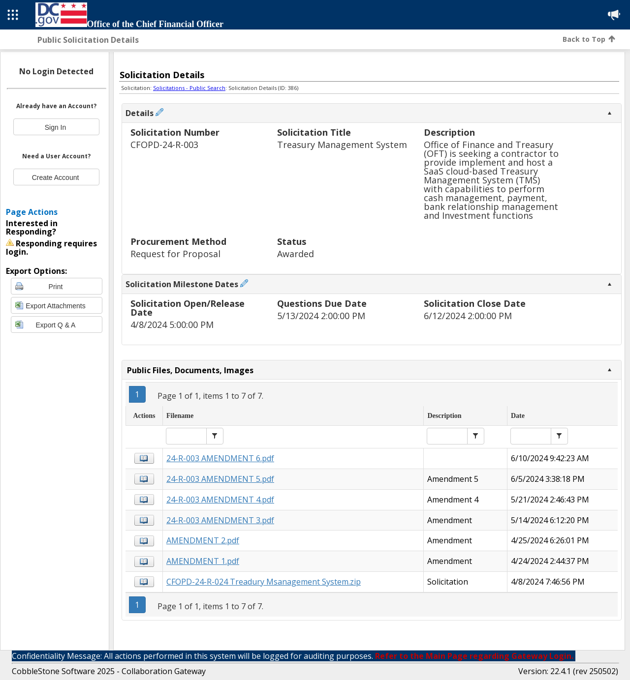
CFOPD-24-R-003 (164, 144)
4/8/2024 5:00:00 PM (172, 324)
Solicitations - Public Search (189, 87)
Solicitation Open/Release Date (187, 308)
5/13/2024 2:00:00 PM (321, 316)
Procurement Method (178, 242)
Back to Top (589, 39)
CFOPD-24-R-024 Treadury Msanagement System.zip (263, 581)
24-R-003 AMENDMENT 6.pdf (220, 458)
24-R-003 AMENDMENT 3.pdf (220, 520)
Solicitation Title (314, 133)
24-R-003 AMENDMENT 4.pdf (220, 499)
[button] (214, 436)
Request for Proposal (175, 254)
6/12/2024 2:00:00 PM (468, 316)
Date (518, 415)
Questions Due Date (322, 304)
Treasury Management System (342, 144)
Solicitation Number (175, 133)
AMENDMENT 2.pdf (202, 540)
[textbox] (186, 436)
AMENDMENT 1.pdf (202, 561)
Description (449, 133)
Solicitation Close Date (475, 304)
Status (291, 242)
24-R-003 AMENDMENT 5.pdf (220, 478)
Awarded (295, 254)
